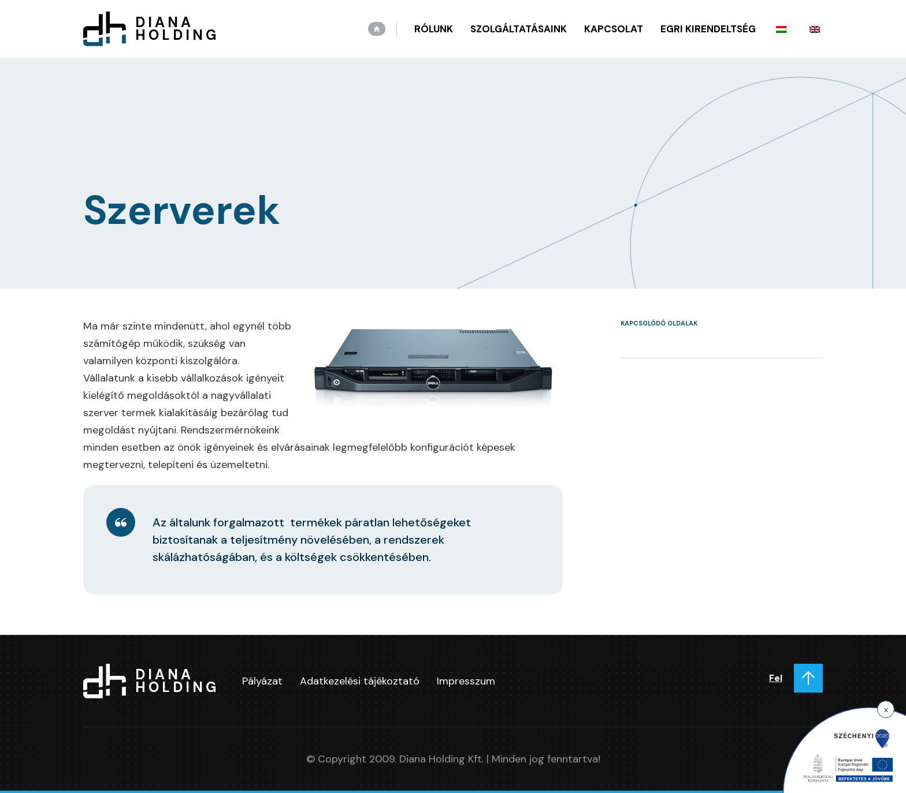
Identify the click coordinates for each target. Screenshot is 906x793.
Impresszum (466, 681)
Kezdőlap (376, 29)
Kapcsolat (613, 29)
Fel (775, 678)
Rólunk (433, 29)
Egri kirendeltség (708, 29)
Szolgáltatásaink (518, 29)
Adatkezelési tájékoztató (359, 681)
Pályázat (262, 681)
